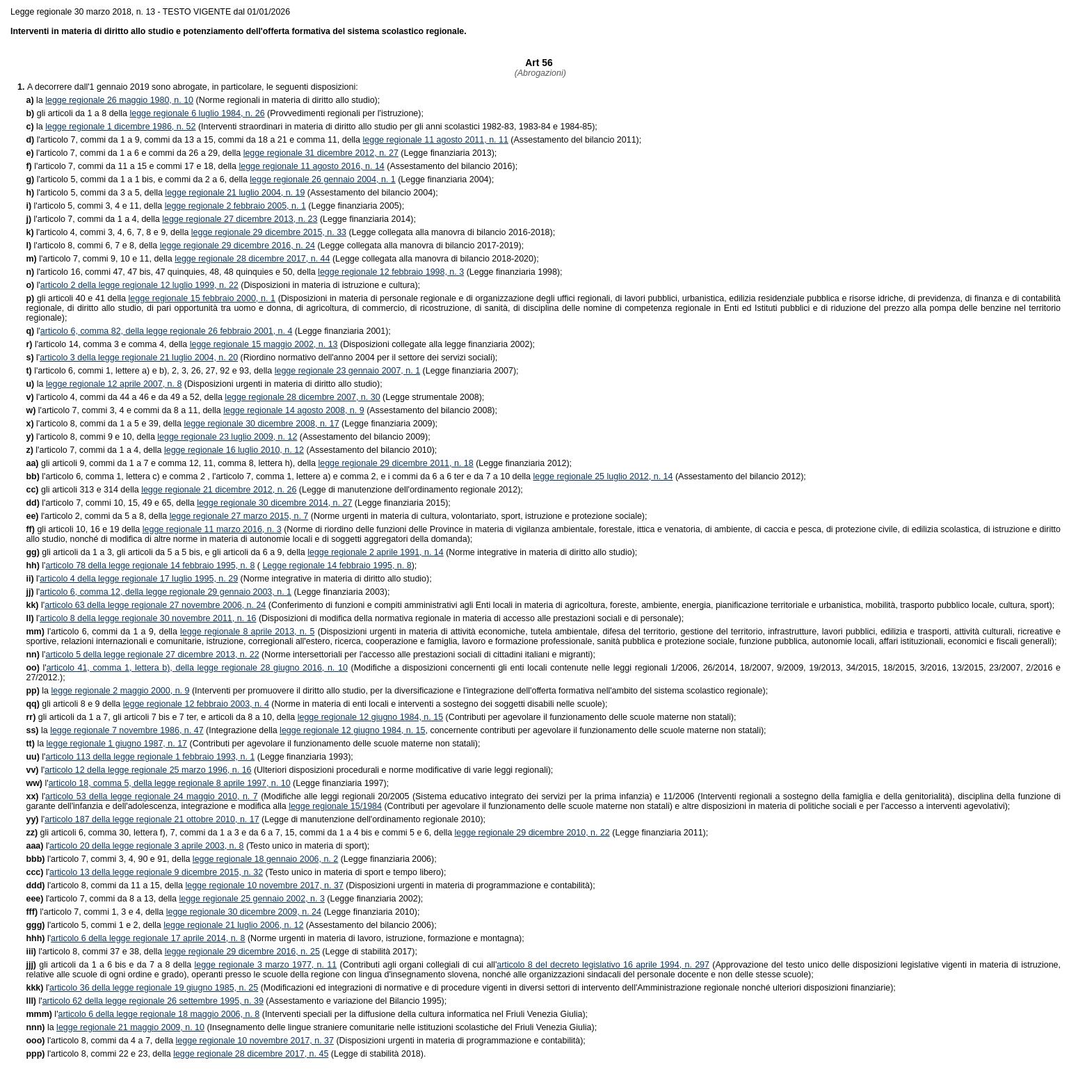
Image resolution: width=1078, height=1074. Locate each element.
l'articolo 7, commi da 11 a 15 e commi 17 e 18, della (132, 166)
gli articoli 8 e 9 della (74, 704)
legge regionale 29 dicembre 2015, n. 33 (268, 232)
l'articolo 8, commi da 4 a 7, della (100, 1040)
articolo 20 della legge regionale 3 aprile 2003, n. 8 (146, 846)
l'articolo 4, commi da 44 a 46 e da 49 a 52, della (125, 397)
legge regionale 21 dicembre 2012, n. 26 (218, 490)
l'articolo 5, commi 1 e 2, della (94, 925)
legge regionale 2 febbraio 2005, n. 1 (235, 206)
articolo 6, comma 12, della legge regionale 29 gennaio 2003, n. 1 (165, 592)
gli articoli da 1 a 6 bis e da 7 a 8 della (110, 965)
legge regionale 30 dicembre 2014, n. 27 (274, 503)
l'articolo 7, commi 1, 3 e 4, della (96, 912)
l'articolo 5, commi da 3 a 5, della (95, 193)
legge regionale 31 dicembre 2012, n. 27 (321, 153)
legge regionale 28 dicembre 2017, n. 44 (252, 259)
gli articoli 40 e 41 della (77, 298)
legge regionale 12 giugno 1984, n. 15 (370, 717)
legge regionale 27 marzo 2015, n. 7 (239, 516)
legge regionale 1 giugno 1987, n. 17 (117, 743)
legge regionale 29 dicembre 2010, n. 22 (532, 832)
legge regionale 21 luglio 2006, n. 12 (233, 925)
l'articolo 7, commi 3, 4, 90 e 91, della (109, 859)
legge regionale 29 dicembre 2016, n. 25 (242, 951)
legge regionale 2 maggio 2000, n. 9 (120, 691)
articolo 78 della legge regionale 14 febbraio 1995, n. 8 (150, 565)
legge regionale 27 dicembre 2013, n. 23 (239, 219)
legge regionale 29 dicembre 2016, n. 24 (237, 245)
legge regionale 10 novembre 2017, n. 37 (264, 885)
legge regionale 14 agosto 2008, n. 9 (293, 410)
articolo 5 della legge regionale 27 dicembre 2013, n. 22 (152, 654)
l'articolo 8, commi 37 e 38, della (95, 951)
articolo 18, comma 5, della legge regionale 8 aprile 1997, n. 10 (170, 783)
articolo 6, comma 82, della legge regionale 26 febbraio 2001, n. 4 (166, 331)
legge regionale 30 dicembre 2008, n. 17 (261, 423)
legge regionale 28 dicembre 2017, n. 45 (250, 1054)
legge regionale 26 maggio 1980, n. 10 (119, 100)
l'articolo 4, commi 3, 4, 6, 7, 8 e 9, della (108, 232)
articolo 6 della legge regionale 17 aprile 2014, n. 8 (148, 938)
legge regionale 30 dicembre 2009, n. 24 (243, 912)
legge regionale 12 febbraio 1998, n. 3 (391, 272)
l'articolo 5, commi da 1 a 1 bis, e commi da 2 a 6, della (138, 179)
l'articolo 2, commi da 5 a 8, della (97, 516)
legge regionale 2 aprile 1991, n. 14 (375, 552)
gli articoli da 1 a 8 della (77, 113)
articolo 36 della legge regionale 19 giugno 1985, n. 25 (153, 988)
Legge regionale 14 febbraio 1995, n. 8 (336, 565)
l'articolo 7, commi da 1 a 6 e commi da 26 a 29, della (134, 153)
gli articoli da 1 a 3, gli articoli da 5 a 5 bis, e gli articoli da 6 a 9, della (166, 552)
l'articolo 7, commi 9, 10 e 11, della (100, 259)
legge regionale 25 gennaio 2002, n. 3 (251, 899)
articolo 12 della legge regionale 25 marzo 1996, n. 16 (148, 770)
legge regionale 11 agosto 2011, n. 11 (435, 140)
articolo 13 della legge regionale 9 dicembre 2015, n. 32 (156, 872)
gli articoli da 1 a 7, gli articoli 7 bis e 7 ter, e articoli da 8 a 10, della (161, 717)
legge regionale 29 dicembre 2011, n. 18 (395, 463)
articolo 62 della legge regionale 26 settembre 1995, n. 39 (153, 1001)
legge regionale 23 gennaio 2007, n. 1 (347, 371)
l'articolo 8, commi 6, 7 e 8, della (92, 245)
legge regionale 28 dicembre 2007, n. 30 (302, 397)
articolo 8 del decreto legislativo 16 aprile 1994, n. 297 (603, 965)
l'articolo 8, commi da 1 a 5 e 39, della (105, 423)
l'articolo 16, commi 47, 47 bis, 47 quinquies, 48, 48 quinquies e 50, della (172, 272)
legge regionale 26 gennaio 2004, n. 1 (322, 179)
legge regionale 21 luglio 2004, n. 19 (235, 193)
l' (33, 285)
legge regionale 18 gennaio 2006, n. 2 (265, 859)
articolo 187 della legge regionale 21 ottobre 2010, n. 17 (152, 819)
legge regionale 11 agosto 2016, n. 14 (311, 166)
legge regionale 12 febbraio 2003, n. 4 (196, 704)
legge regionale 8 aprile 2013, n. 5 (247, 631)
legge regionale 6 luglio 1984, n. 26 (196, 113)
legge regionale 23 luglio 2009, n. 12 (227, 437)
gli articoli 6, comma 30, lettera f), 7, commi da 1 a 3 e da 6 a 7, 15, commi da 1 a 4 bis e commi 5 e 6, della (240, 832)
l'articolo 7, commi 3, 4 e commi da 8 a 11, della (124, 410)
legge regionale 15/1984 (335, 806)
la (35, 100)
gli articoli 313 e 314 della (83, 490)
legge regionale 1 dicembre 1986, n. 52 (120, 126)
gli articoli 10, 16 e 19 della (84, 529)
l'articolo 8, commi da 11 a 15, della (105, 885)
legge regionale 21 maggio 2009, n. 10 (130, 1027)
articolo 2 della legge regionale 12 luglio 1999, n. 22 (139, 285)
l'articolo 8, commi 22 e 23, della (99, 1054)
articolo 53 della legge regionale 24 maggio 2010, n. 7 (151, 796)
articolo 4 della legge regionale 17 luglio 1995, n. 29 (139, 579)
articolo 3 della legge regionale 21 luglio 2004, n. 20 (139, 357)
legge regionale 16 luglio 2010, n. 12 (234, 450)
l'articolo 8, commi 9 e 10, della (91, 437)
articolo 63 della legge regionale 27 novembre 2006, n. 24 (155, 605)
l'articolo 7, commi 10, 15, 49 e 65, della (111, 503)
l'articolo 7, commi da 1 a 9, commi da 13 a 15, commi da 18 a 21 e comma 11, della (194, 140)
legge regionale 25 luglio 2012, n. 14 (603, 476)
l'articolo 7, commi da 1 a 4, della (94, 219)
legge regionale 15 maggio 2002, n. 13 (264, 344)
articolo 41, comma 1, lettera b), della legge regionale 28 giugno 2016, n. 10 (197, 668)
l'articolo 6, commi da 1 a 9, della (103, 631)
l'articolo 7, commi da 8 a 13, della (102, 899)
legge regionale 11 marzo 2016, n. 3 (212, 529)
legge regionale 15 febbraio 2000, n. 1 (202, 298)
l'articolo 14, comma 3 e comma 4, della (107, 344)
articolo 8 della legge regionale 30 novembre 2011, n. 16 (148, 618)
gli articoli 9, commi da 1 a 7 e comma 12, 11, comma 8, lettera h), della (172, 463)
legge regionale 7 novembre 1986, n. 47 (126, 730)
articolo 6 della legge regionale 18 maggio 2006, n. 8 (159, 1014)
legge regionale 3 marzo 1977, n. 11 (265, 965)
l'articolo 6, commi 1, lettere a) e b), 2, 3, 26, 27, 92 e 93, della (150, 371)
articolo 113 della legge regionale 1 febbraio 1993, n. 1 (150, 757)
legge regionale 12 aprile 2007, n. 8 (114, 384)
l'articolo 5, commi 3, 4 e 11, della (95, 206)
